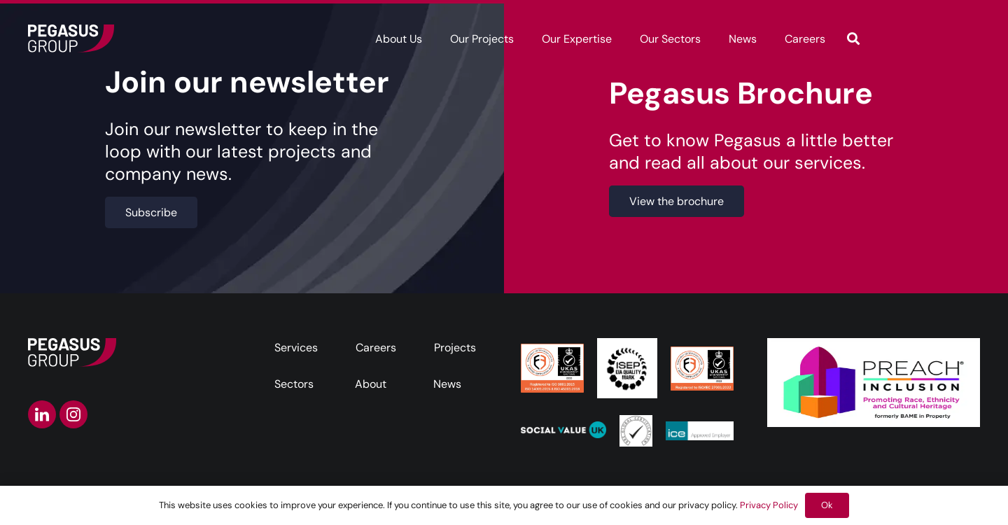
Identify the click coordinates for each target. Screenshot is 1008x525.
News (447, 384)
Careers (376, 347)
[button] (853, 38)
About (370, 384)
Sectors (294, 384)
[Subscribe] (151, 212)
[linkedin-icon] (42, 414)
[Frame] (71, 38)
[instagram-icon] (73, 414)
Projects (455, 347)
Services (296, 347)
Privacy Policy (769, 505)
